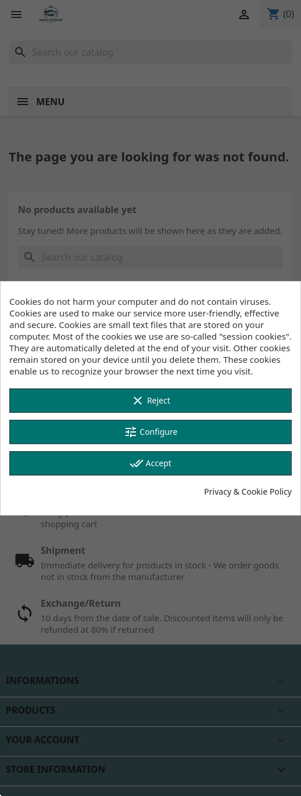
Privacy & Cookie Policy (248, 491)
